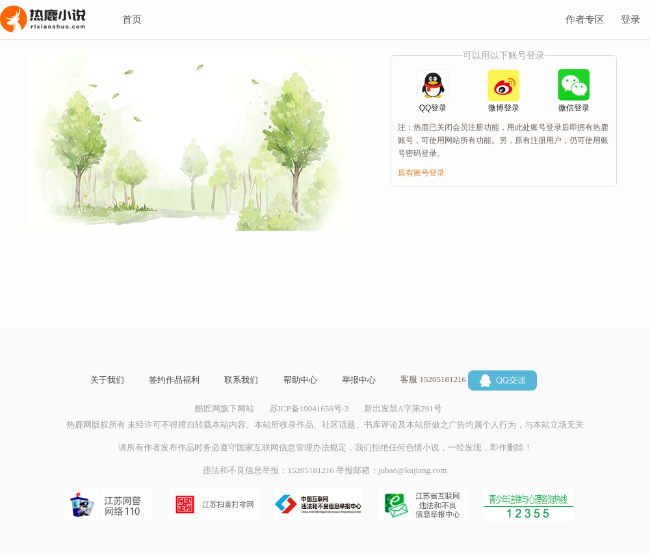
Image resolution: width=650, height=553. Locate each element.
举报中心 (359, 380)
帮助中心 (300, 380)
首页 (132, 19)
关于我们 (107, 380)
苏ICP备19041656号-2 (309, 408)
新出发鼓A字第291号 (403, 408)
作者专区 (585, 19)
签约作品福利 (174, 380)
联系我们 (241, 380)
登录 (630, 19)
